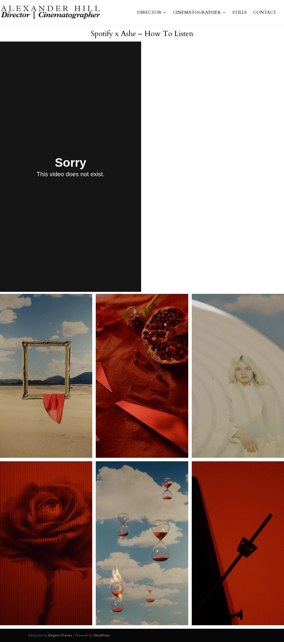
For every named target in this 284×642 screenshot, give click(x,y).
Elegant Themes (60, 635)
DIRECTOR (149, 13)
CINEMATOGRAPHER (197, 13)
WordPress (101, 635)
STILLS (239, 13)
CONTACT (264, 13)
